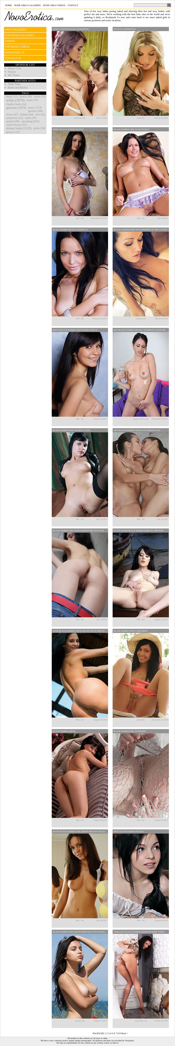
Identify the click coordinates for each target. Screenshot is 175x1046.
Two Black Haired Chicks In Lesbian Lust (137, 430)
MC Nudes (14, 75)
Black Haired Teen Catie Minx (130, 631)
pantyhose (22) (14, 117)
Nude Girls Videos (54, 5)
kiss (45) (40, 114)
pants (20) (32, 99)
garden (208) (35, 111)
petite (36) (39, 128)
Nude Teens (14, 84)
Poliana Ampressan (125, 29)
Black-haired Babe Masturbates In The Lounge (140, 229)
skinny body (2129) (18, 128)
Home (8, 5)
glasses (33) (13, 131)
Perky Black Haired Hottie (68, 129)
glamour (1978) (16, 107)
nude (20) (30, 117)
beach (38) (26, 96)
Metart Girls (14, 68)
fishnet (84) (27, 114)
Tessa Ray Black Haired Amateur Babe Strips (139, 932)
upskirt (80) (12, 121)
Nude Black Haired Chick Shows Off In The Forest (80, 631)
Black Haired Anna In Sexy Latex (71, 430)
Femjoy (12, 71)
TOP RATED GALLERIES (19, 35)
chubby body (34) (16, 104)
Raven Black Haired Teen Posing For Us (75, 330)
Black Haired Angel (64, 731)
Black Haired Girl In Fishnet (130, 731)
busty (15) (12, 96)
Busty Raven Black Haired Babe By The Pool (139, 530)
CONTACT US (13, 58)
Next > (124, 1033)
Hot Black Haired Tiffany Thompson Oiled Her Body (141, 330)
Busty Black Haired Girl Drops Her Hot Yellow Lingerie (80, 831)
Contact (73, 5)
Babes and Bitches (18, 87)
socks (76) (39, 96)
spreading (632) (30, 121)
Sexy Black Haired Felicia (129, 831)
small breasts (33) (16, 124)
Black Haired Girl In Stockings (131, 129)
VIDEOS (10, 41)
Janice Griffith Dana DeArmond (71, 29)
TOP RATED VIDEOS (17, 46)
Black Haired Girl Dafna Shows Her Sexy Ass (78, 530)
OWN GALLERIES (15, 29)
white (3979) (15, 100)
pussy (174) (34, 107)
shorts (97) (12, 114)
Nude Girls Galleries (27, 5)
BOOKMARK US (15, 52)
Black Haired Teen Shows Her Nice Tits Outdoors (80, 932)
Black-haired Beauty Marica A (70, 229)
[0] (102, 1033)
